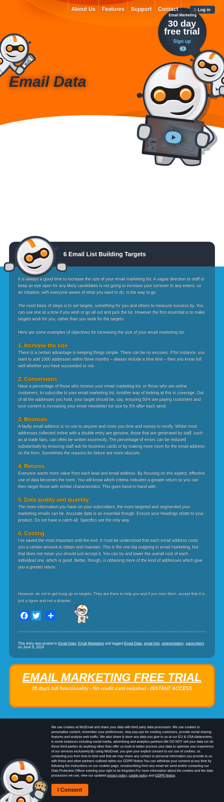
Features (113, 9)
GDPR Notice (165, 775)
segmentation (172, 643)
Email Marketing (91, 643)
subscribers (195, 643)
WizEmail (35, 14)
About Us (83, 9)
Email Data (67, 643)
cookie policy (138, 775)
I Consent (69, 790)
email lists (152, 643)
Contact (168, 9)
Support (141, 9)
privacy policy (117, 775)
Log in (204, 9)
